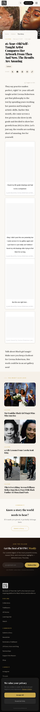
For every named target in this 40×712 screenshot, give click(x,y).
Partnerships (7, 651)
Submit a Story (20, 528)
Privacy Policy (27, 689)
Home (7, 34)
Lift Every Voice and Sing (11, 646)
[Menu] (36, 3)
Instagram (6, 671)
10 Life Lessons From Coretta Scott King (19, 451)
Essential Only (20, 701)
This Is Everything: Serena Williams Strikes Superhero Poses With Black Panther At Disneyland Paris (19, 490)
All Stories (6, 612)
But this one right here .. (20, 302)
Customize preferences (20, 708)
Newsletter (6, 637)
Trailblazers (6, 608)
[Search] (20, 3)
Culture (13, 34)
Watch (5, 621)
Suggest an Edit (29, 82)
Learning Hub (7, 617)
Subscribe (28, 3)
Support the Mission (9, 656)
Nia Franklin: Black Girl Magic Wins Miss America (19, 414)
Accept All (20, 695)
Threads (5, 676)
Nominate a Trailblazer (10, 642)
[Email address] (13, 565)
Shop (4, 660)
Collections (6, 603)
